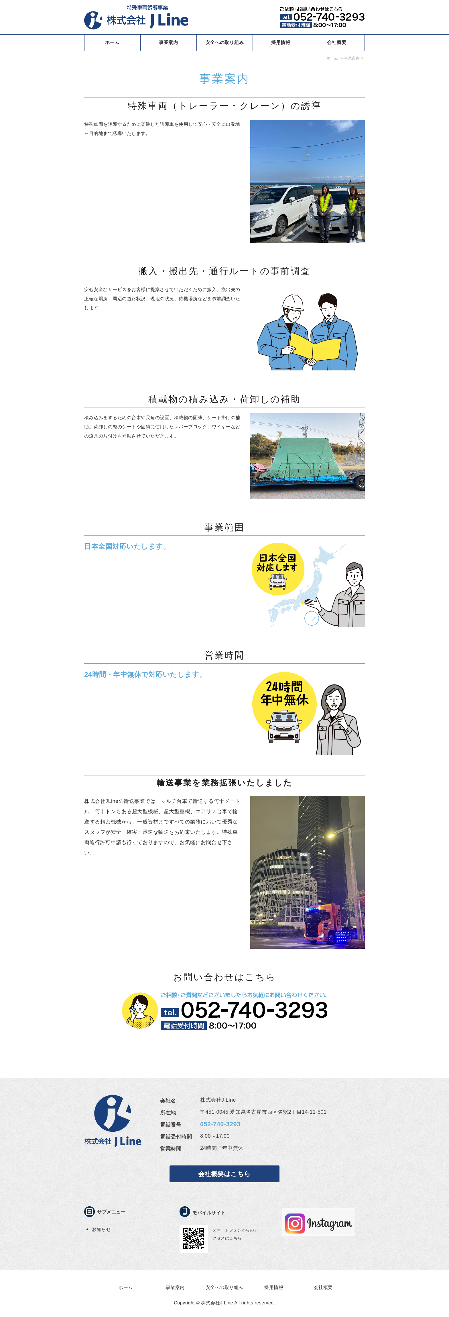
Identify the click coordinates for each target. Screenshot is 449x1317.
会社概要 (336, 42)
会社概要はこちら (224, 1173)
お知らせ (101, 1229)
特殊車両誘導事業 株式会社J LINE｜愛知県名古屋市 (136, 17)
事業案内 (168, 42)
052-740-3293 (220, 1124)
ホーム (112, 42)
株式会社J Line (217, 1302)
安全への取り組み (224, 42)
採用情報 (280, 42)
